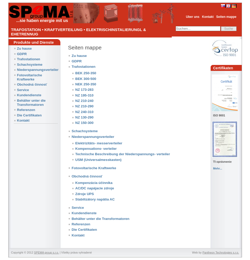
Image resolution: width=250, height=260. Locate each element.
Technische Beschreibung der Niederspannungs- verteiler (122, 154)
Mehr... (217, 168)
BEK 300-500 (85, 79)
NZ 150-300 (84, 123)
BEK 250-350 (85, 73)
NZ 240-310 (84, 112)
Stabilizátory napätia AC (95, 199)
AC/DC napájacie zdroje (94, 188)
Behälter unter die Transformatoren (31, 103)
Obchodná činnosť (32, 84)
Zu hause (24, 48)
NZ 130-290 (84, 117)
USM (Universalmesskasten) (98, 160)
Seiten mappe (226, 17)
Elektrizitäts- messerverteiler (99, 143)
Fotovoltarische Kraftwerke (29, 77)
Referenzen (26, 110)
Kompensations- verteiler (96, 149)
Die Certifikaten (29, 115)
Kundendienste (29, 95)
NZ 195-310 (84, 95)
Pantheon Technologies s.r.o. (220, 252)
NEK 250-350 (85, 84)
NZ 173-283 (84, 90)
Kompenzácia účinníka (94, 183)
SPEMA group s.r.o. (46, 252)
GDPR (22, 54)
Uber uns (192, 17)
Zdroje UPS (84, 194)
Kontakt (208, 17)
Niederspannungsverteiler (38, 70)
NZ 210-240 (84, 101)
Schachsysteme (29, 64)
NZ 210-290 (84, 106)
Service (23, 90)
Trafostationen (28, 59)
